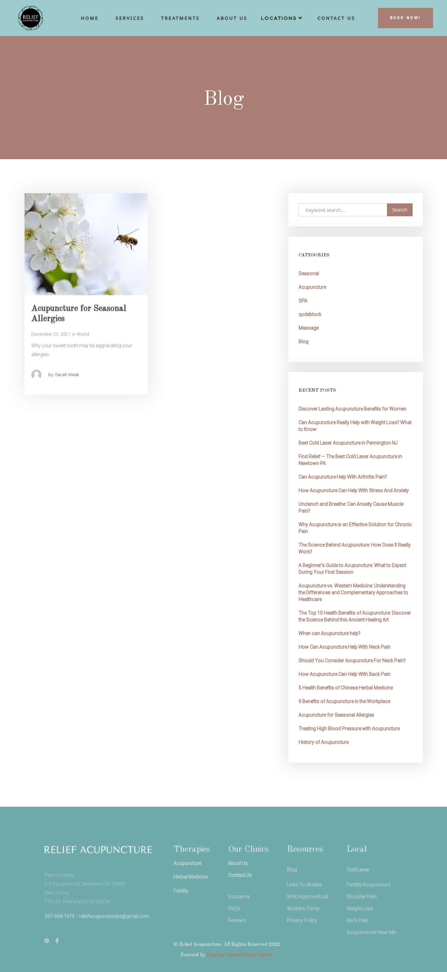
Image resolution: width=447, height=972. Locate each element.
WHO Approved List (308, 909)
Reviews (237, 933)
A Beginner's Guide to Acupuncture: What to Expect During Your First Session (352, 569)
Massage (309, 328)
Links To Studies (304, 898)
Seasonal (309, 273)
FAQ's (234, 921)
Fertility (181, 901)
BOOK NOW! (405, 18)
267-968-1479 (60, 928)
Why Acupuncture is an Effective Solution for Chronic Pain (355, 528)
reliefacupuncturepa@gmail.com (114, 928)
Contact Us (240, 883)
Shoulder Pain (362, 909)
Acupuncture (312, 287)
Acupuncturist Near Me (371, 945)
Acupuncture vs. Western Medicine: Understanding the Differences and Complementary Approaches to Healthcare (353, 592)
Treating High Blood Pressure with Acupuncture (349, 728)
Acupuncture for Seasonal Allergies (336, 715)
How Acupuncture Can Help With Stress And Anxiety (354, 490)
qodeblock (310, 314)
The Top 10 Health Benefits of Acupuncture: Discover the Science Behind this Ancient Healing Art (355, 616)
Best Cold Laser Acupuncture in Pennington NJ (348, 443)
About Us (238, 871)
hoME (90, 18)
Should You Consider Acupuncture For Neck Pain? (352, 660)
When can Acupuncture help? (330, 633)
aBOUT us (232, 18)
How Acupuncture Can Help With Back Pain (344, 674)
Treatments (180, 18)
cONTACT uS (336, 18)
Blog (303, 341)
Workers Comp (303, 921)
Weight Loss (360, 921)
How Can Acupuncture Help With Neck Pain (344, 647)
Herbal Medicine (191, 885)
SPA (303, 300)
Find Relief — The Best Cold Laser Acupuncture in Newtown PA (350, 460)
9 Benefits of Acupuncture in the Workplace (344, 701)
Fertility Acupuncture (368, 898)
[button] (282, 20)
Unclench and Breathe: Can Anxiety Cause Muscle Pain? (351, 507)
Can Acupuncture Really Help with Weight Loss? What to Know (355, 426)
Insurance (239, 909)
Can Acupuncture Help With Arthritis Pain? (343, 477)
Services (130, 18)
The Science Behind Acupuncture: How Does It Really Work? (355, 548)
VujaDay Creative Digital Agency (240, 954)
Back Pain (357, 933)
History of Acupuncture (324, 742)
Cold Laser (358, 881)
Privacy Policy (302, 933)
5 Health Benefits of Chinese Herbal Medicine (346, 687)
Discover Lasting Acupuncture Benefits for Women (352, 409)
